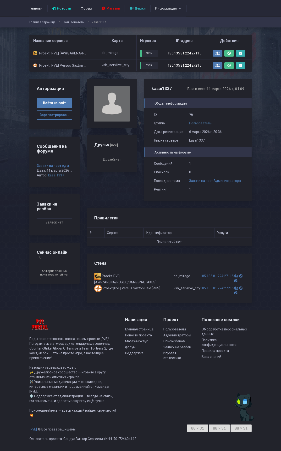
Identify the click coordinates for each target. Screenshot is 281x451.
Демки (138, 8)
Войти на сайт (54, 103)
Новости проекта (138, 335)
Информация (166, 8)
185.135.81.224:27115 (184, 53)
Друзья (106, 144)
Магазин (110, 8)
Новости (61, 8)
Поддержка (134, 353)
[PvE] (33, 429)
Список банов (174, 341)
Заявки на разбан (177, 347)
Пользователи (73, 22)
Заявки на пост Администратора (215, 181)
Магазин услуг (136, 341)
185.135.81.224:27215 (184, 65)
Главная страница (42, 22)
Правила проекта (215, 351)
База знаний (211, 357)
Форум (86, 8)
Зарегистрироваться (56, 115)
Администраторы (177, 335)
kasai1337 (56, 175)
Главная (36, 8)
